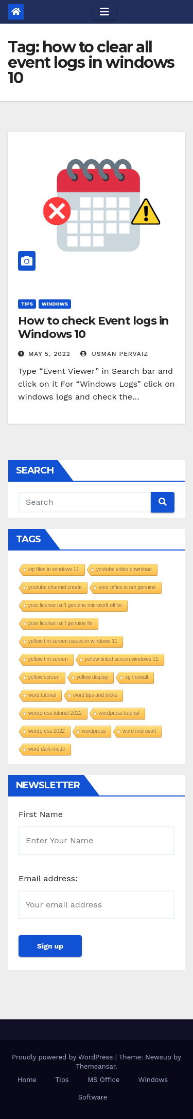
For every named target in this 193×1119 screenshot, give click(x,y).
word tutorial (42, 695)
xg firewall (136, 677)
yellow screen (44, 677)
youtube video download (124, 569)
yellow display (93, 677)
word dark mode (46, 749)
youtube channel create (55, 587)
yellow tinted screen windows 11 (122, 659)
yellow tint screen (48, 659)
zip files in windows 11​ (53, 569)
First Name (41, 814)
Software (93, 1097)
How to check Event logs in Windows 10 (93, 327)
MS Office (103, 1080)
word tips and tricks (95, 695)
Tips (27, 304)
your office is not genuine (127, 587)
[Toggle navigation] (104, 12)
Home (27, 1080)
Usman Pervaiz (114, 353)
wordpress (94, 731)
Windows (55, 304)
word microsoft (139, 731)
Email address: (48, 878)
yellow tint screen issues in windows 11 (72, 641)
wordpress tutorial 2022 (55, 713)
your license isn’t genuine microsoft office (75, 605)
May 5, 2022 (49, 353)
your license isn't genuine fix (60, 623)
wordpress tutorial (119, 713)
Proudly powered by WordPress (63, 1057)
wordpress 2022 (46, 731)
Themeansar (95, 1066)
